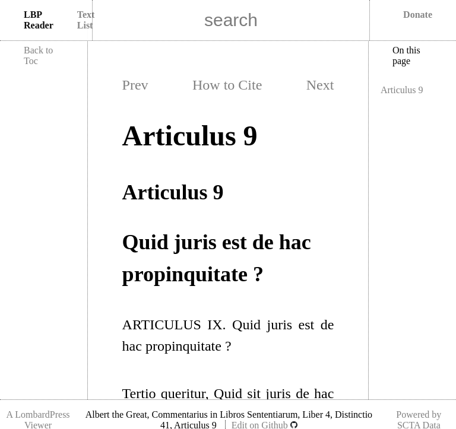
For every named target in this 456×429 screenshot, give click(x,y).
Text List (86, 19)
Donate (417, 14)
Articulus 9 (402, 90)
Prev (135, 85)
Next (320, 85)
